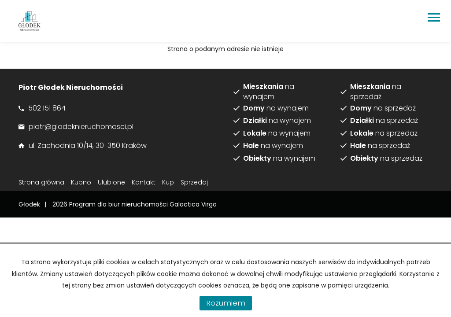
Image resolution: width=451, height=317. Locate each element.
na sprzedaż (375, 92)
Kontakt (143, 182)
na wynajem (268, 92)
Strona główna (41, 182)
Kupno (81, 182)
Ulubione (111, 182)
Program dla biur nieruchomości (119, 204)
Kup (168, 182)
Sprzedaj (194, 182)
